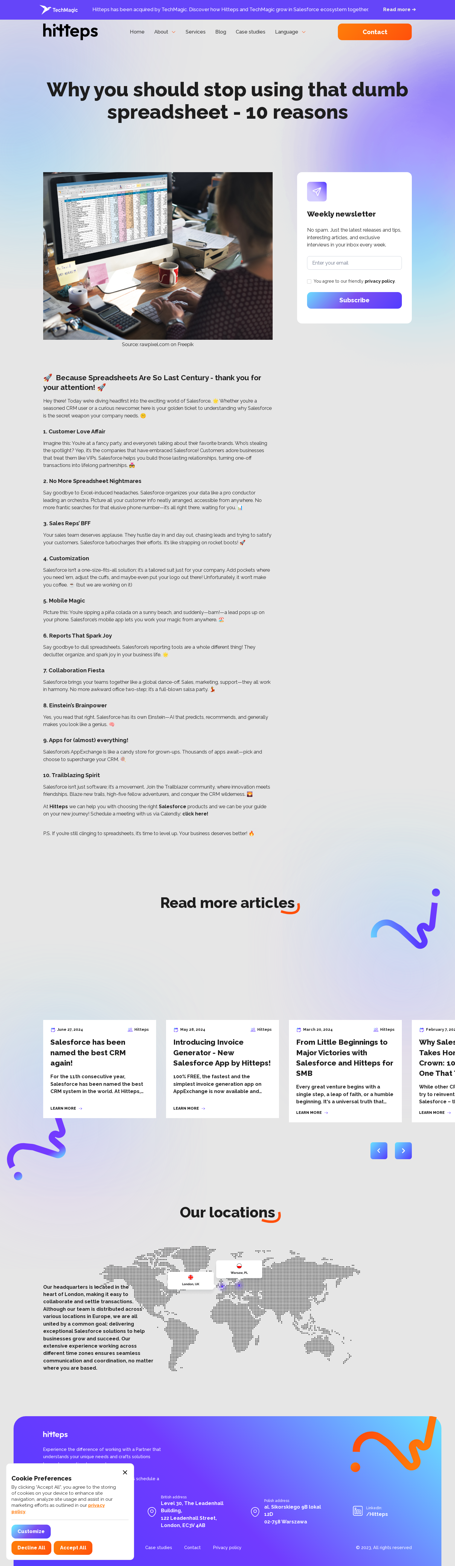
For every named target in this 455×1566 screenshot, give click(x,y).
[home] (70, 32)
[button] (165, 32)
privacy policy (380, 281)
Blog (220, 32)
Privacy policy (227, 1547)
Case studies (250, 32)
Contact (375, 32)
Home (137, 32)
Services (196, 32)
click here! (195, 814)
